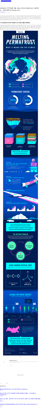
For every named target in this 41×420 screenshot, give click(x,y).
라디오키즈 (2, 12)
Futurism (1, 25)
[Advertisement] (20, 375)
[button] (1, 3)
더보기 (4, 386)
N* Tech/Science (2, 11)
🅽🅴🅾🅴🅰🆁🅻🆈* (6, 1)
